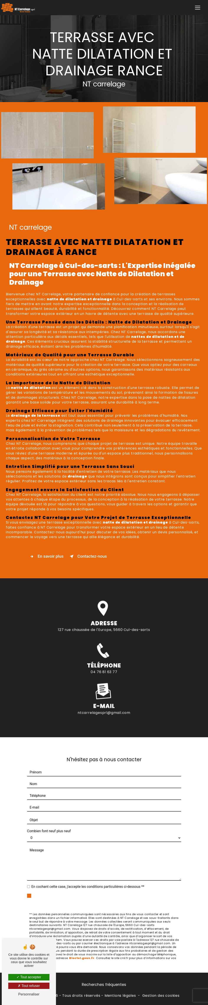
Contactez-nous (87, 556)
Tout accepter (28, 977)
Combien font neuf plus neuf (49, 825)
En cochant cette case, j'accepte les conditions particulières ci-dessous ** (87, 881)
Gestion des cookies (161, 995)
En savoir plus (46, 556)
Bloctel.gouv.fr (81, 952)
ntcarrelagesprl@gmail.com (104, 706)
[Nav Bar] (198, 7)
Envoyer (109, 893)
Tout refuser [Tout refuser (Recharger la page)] (29, 986)
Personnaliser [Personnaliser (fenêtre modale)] (28, 994)
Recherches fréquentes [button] (104, 984)
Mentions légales (120, 995)
